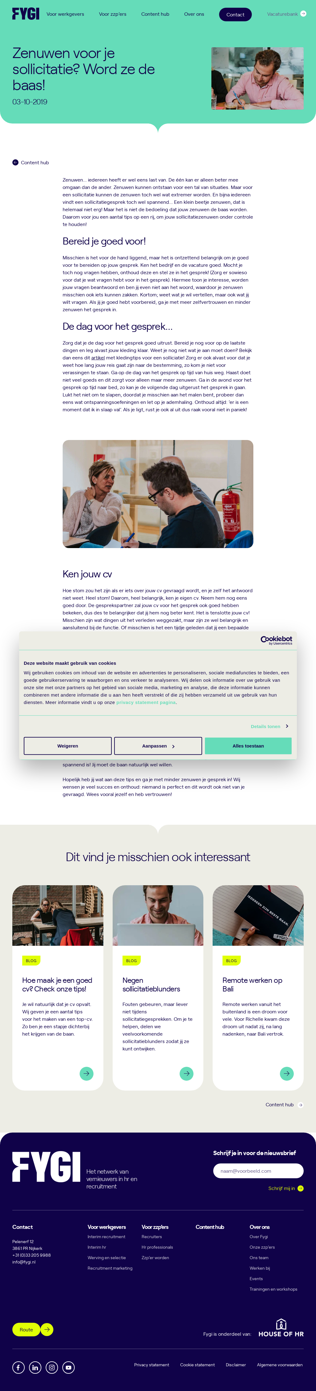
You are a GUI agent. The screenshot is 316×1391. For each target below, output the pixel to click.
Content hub (155, 13)
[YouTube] (68, 1367)
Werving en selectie (107, 1257)
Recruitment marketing (110, 1268)
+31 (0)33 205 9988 (31, 1255)
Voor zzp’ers (113, 13)
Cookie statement (198, 1365)
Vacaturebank (282, 13)
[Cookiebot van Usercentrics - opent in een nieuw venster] (265, 640)
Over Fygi (259, 1236)
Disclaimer (237, 1365)
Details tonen (265, 726)
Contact (235, 14)
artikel (98, 357)
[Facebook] (18, 1367)
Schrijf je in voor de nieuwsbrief (254, 1152)
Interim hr (97, 1247)
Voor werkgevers (65, 13)
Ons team (259, 1257)
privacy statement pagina (146, 702)
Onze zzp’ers (262, 1247)
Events (256, 1278)
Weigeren (246, 745)
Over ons (194, 13)
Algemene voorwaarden (281, 1365)
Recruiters (152, 1236)
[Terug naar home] (25, 13)
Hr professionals (157, 1247)
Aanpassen (157, 745)
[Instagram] (52, 1367)
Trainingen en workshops (273, 1289)
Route (26, 1329)
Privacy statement (152, 1365)
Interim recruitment (106, 1236)
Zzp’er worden (155, 1257)
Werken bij (260, 1268)
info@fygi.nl (23, 1262)
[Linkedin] (35, 1367)
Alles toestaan (67, 745)
